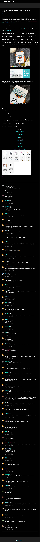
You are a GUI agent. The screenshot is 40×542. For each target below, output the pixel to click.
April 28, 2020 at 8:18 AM (9, 434)
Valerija (6, 525)
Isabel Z (6, 431)
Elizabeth (6, 219)
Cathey (6, 457)
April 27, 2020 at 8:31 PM (9, 364)
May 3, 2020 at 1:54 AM (9, 511)
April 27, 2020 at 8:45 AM (9, 197)
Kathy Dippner (7, 390)
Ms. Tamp (6, 479)
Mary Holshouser (8, 448)
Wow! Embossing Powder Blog (20, 149)
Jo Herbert (20, 148)
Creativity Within (9, 1)
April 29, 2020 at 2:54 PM (9, 488)
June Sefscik (7, 200)
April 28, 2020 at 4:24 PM (9, 460)
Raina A (6, 249)
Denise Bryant (7, 474)
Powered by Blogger (20, 540)
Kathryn (6, 468)
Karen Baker (20, 137)
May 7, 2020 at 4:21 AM (9, 529)
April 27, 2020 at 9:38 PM (9, 387)
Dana (6, 437)
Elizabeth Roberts (8, 296)
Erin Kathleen (7, 378)
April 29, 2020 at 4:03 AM (9, 482)
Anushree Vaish (7, 491)
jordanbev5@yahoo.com (9, 442)
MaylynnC (6, 485)
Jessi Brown (7, 337)
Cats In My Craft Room (9, 266)
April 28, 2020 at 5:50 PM (9, 465)
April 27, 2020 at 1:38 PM (9, 310)
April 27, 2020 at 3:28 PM (9, 316)
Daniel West (20, 146)
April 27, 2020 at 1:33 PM (9, 305)
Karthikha (6, 273)
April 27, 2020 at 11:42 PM (9, 410)
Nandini (6, 508)
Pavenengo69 (7, 372)
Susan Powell (20, 140)
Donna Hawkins (7, 496)
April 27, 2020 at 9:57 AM (9, 246)
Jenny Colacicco (8, 30)
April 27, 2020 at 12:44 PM (9, 299)
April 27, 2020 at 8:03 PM (9, 358)
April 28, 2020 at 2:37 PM (9, 445)
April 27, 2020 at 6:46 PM (9, 346)
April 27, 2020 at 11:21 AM (9, 287)
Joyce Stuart (7, 224)
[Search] (16, 2)
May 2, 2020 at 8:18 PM (9, 505)
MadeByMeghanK (8, 361)
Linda (6, 332)
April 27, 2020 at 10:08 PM (9, 405)
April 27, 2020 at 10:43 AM (9, 270)
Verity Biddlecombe (25, 28)
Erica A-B (20, 132)
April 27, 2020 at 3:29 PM (9, 323)
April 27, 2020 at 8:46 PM (9, 369)
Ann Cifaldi (7, 241)
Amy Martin (7, 425)
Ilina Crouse (20, 143)
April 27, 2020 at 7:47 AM (9, 192)
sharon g (6, 384)
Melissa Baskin (7, 302)
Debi (5, 284)
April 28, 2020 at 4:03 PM (9, 454)
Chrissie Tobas (20, 134)
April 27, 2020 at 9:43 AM (9, 227)
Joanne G (6, 343)
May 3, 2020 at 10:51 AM (9, 517)
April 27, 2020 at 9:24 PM (9, 375)
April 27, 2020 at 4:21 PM (9, 335)
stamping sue (7, 206)
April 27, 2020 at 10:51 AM (9, 276)
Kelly (5, 520)
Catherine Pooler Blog (20, 131)
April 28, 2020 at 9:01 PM (9, 471)
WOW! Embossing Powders (11, 22)
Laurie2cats (7, 354)
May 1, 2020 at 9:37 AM (9, 499)
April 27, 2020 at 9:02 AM (9, 210)
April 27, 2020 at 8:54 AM (9, 203)
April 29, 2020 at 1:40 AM (9, 477)
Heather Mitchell (20, 135)
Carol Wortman (7, 413)
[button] (2, 13)
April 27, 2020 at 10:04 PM (9, 399)
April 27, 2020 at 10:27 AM (9, 264)
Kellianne (6, 213)
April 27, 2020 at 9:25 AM (9, 216)
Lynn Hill (6, 290)
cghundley (6, 319)
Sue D (6, 402)
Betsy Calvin (7, 313)
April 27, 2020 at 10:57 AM (9, 281)
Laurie (6, 420)
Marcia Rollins (7, 326)
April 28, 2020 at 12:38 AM (9, 417)
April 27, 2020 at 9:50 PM (9, 393)
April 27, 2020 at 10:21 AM (9, 258)
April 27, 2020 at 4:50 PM (9, 340)
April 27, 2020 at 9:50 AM (9, 233)
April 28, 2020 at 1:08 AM (9, 428)
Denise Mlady (7, 502)
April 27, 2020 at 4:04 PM (9, 329)
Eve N (6, 261)
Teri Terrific (7, 254)
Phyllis (6, 230)
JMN (5, 514)
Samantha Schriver (8, 349)
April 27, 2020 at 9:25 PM (9, 381)
